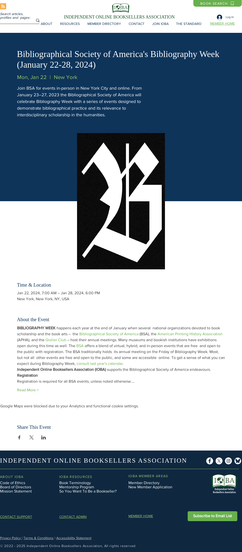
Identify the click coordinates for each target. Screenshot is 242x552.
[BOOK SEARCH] (217, 3)
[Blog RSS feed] (3, 6)
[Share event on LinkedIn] (43, 437)
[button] (46, 23)
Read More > (28, 390)
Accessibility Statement (73, 538)
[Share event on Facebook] (19, 437)
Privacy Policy (11, 538)
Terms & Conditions (38, 538)
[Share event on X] (31, 437)
